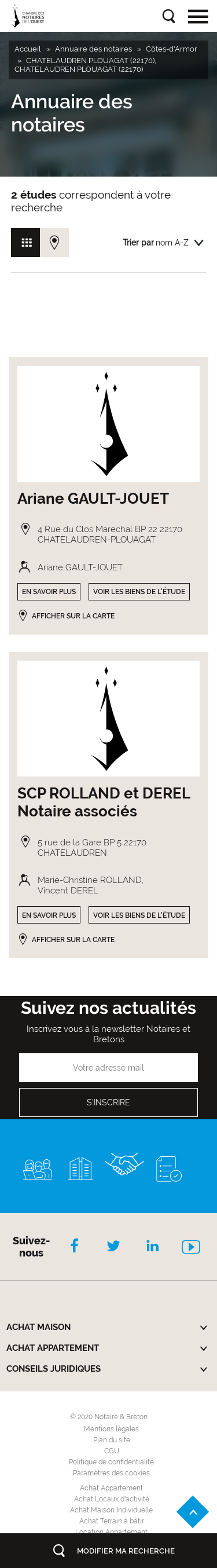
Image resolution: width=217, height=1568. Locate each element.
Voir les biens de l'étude (139, 592)
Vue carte (54, 242)
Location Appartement (111, 1532)
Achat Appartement (111, 1488)
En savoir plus (49, 592)
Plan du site (111, 1440)
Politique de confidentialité (111, 1462)
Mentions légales (111, 1429)
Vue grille (25, 242)
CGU (111, 1451)
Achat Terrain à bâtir (111, 1521)
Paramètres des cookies (111, 1473)
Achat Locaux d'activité (111, 1499)
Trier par (138, 242)
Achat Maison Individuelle (111, 1510)
